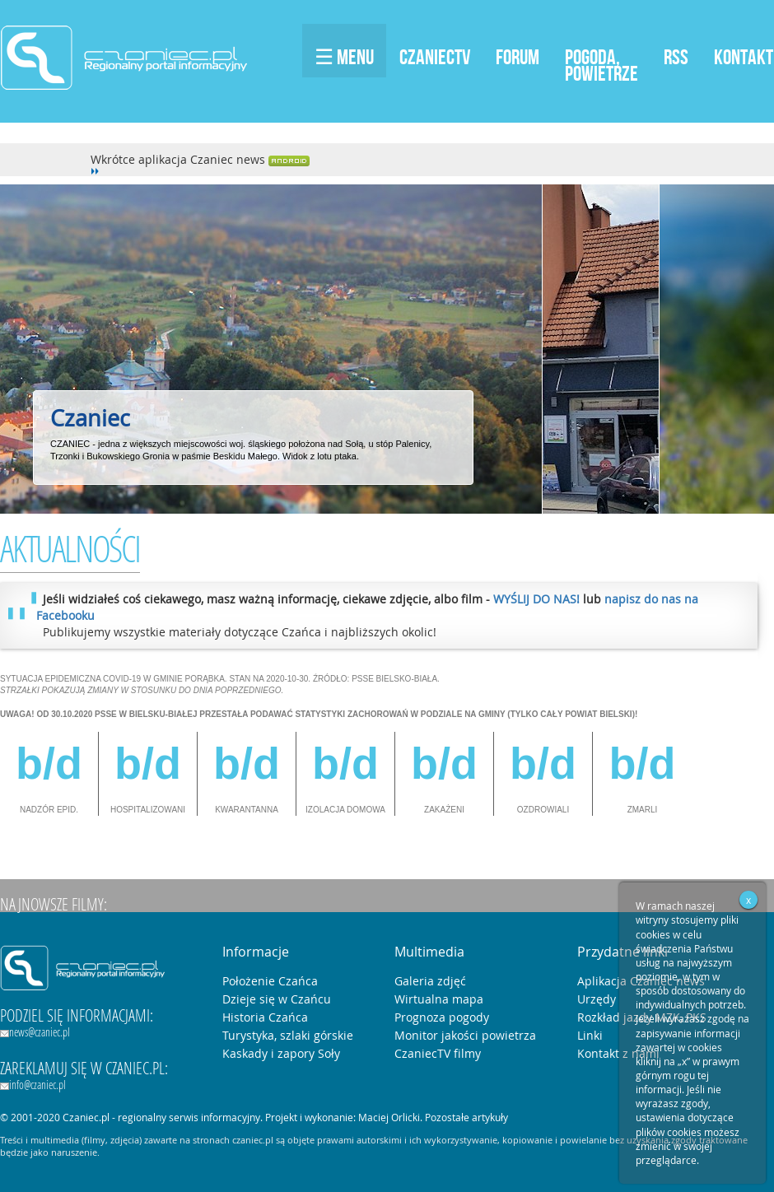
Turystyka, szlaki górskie (287, 1035)
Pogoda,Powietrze (601, 65)
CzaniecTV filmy (437, 1053)
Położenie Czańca (270, 981)
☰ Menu (344, 56)
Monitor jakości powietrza (465, 1035)
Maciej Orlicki (389, 1117)
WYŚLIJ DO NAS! (536, 599)
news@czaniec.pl (35, 1032)
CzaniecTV (434, 56)
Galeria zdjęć (430, 981)
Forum (517, 56)
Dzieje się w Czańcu (276, 999)
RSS (676, 56)
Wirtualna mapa (438, 999)
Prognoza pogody (441, 1017)
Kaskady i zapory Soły (281, 1053)
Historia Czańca (265, 1017)
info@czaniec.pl (33, 1084)
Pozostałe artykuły (466, 1117)
